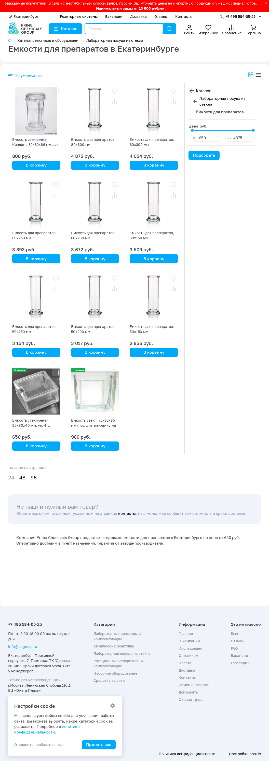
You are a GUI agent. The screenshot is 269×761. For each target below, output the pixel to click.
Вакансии (114, 16)
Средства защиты (109, 680)
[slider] (192, 130)
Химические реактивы (113, 646)
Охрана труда (191, 699)
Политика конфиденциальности (187, 754)
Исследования (192, 648)
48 (22, 477)
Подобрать (204, 155)
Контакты (183, 16)
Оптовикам (188, 655)
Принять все (98, 744)
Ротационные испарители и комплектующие (118, 663)
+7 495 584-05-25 (240, 16)
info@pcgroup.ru (22, 646)
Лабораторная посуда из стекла (222, 101)
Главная (186, 633)
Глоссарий (240, 663)
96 (34, 477)
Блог (235, 633)
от (195, 137)
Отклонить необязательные (38, 744)
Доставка (138, 16)
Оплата (185, 663)
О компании (189, 641)
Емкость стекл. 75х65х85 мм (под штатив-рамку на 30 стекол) (93, 425)
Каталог (65, 28)
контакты (127, 513)
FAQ (234, 648)
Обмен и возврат (194, 685)
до (229, 137)
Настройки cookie (245, 754)
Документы (188, 692)
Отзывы (161, 16)
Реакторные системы (79, 16)
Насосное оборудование (115, 673)
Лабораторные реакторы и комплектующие (117, 636)
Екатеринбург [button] (23, 16)
